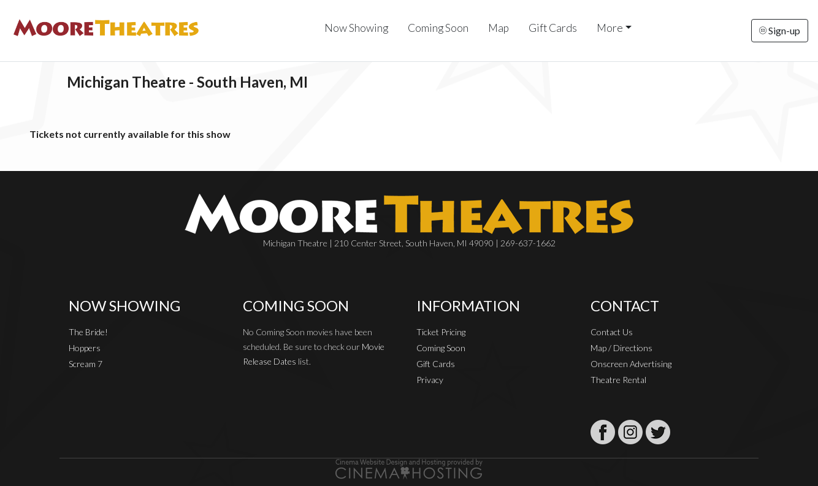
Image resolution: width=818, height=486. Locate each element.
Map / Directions (621, 348)
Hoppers (85, 348)
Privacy (429, 379)
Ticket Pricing (440, 332)
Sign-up (779, 30)
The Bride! (88, 332)
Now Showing (356, 27)
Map (498, 27)
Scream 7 (85, 364)
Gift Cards (553, 27)
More (610, 27)
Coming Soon (438, 27)
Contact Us (612, 332)
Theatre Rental (618, 379)
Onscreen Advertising (631, 364)
